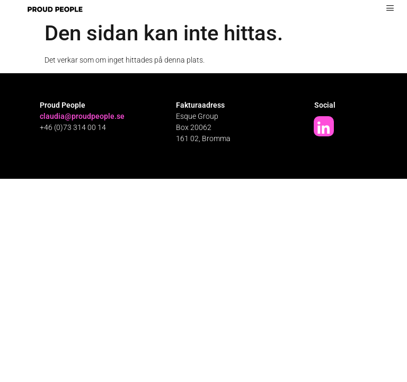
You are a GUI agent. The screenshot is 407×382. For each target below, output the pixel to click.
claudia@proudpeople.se (82, 116)
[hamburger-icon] (390, 8)
